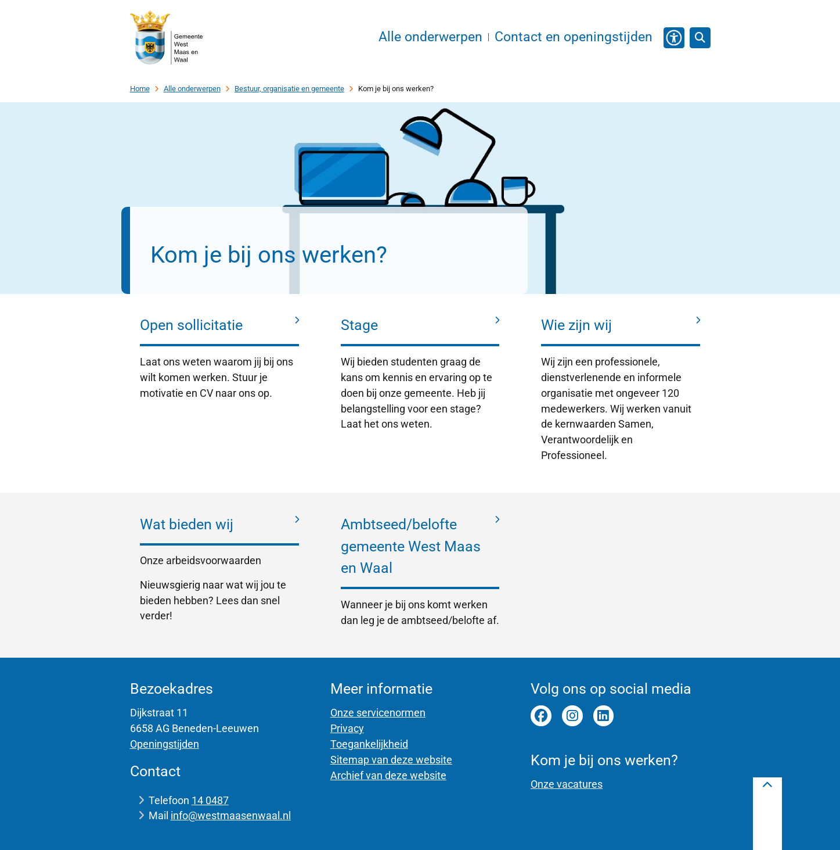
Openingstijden (164, 744)
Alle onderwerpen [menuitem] (430, 37)
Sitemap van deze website (391, 760)
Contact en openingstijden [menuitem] (573, 37)
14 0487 (210, 800)
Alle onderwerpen (192, 88)
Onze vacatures (567, 784)
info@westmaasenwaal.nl (231, 815)
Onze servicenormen (378, 712)
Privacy (347, 728)
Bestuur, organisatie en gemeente (289, 88)
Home (140, 88)
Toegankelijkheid (369, 744)
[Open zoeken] (700, 37)
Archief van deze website (388, 775)
